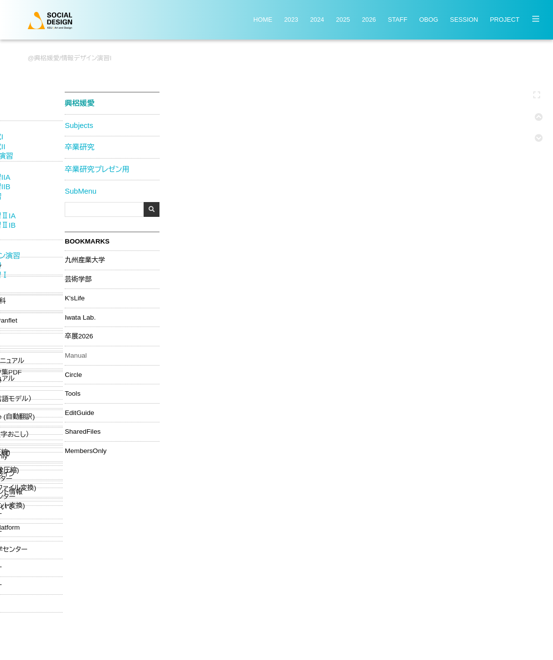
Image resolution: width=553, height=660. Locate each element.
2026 (369, 20)
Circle (71, 373)
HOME (262, 20)
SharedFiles (81, 430)
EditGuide (78, 411)
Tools (71, 392)
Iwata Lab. (78, 316)
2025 (343, 20)
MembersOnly (84, 450)
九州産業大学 (83, 259)
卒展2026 (77, 335)
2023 (291, 20)
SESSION (464, 20)
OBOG (428, 20)
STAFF (397, 20)
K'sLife (73, 297)
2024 (317, 20)
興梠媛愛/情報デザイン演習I (73, 58)
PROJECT (504, 20)
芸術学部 (76, 278)
